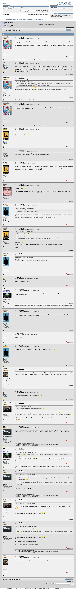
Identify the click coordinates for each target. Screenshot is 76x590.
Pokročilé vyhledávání (41, 14)
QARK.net (19, 588)
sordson (60, 16)
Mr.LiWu (5, 368)
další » (72, 27)
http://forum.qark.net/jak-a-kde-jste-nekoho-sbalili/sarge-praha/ (31, 260)
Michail (5, 184)
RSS (60, 588)
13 (10, 30)
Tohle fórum (9, 25)
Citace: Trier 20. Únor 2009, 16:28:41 (24, 81)
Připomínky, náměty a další (12, 24)
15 (14, 30)
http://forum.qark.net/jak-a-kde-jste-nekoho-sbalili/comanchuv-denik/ (37, 217)
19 (19, 30)
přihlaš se (13, 7)
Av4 (4, 289)
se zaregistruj (20, 7)
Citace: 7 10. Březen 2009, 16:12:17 (23, 406)
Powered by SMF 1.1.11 (29, 588)
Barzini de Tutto (7, 402)
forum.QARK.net (8, 22)
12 (9, 30)
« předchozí (68, 27)
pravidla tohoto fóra (63, 8)
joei (4, 426)
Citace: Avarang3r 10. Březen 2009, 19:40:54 (25, 474)
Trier (4, 62)
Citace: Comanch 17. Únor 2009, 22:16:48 (25, 208)
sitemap (56, 588)
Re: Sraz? (21, 37)
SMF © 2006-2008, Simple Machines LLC (43, 588)
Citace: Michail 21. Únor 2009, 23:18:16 (24, 231)
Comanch (5, 204)
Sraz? (9, 27)
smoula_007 (6, 37)
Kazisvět (5, 128)
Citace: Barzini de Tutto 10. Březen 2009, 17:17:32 (26, 452)
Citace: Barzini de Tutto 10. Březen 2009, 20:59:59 (26, 526)
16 (16, 30)
